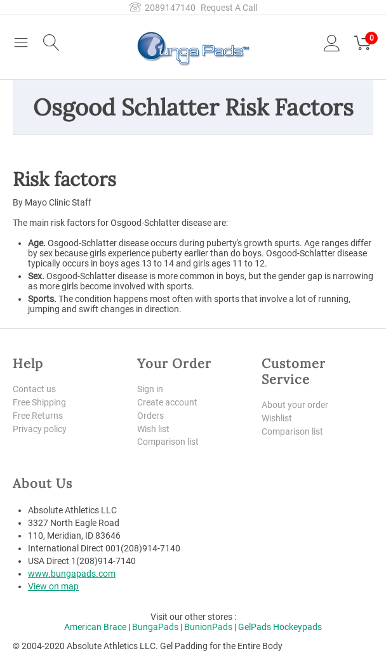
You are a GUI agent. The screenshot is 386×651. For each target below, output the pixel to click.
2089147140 (163, 8)
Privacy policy (40, 429)
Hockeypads (297, 627)
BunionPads (208, 627)
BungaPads (155, 627)
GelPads (254, 627)
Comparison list (168, 442)
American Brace (95, 627)
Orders (150, 416)
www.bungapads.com (72, 574)
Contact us (34, 389)
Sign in (150, 389)
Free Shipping (39, 402)
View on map (53, 586)
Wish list (153, 429)
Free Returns (38, 416)
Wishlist (277, 418)
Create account (167, 402)
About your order (295, 405)
